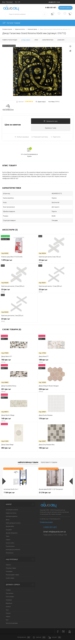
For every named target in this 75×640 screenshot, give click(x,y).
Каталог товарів (11, 23)
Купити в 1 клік (50, 128)
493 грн (18, 449)
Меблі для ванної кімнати (13, 523)
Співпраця (9, 600)
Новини (8, 616)
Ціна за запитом (13, 125)
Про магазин (9, 593)
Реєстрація (9, 2)
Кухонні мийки (10, 543)
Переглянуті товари (49, 462)
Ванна (7, 519)
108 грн (56, 361)
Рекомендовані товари (12, 575)
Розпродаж (9, 571)
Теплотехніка (9, 553)
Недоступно (55, 137)
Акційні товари (10, 578)
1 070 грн (18, 261)
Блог (7, 620)
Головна (8, 590)
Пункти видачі (10, 596)
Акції (7, 610)
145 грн (18, 420)
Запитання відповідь (12, 623)
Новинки (8, 565)
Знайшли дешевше (22, 137)
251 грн (18, 390)
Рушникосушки (10, 546)
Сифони (8, 539)
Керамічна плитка (11, 513)
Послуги (8, 613)
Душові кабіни (10, 526)
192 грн (18, 361)
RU (16, 2)
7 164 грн (9, 493)
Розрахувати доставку (39, 137)
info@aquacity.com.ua (57, 532)
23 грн (56, 261)
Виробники (9, 603)
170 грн (56, 420)
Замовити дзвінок (65, 8)
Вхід (3, 2)
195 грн (56, 449)
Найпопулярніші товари (28, 462)
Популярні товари (11, 568)
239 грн (56, 390)
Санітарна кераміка (11, 516)
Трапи (7, 536)
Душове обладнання (11, 533)
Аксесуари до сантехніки (13, 549)
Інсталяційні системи (12, 510)
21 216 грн (45, 493)
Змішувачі (9, 529)
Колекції (8, 606)
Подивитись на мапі (46, 522)
